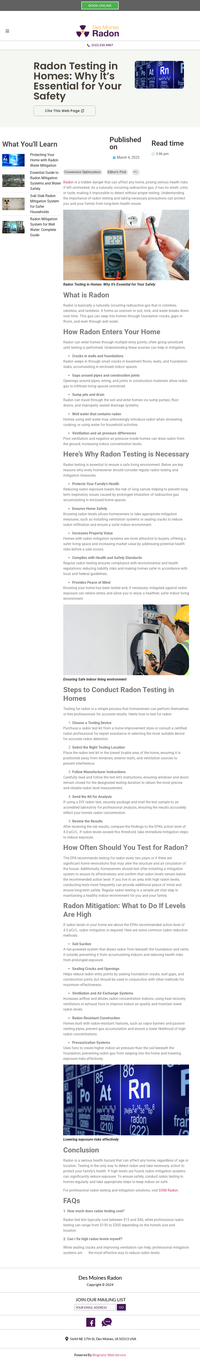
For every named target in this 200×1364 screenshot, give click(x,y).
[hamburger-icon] (7, 31)
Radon (68, 182)
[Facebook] (90, 1322)
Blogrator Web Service (109, 1355)
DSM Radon (168, 1190)
